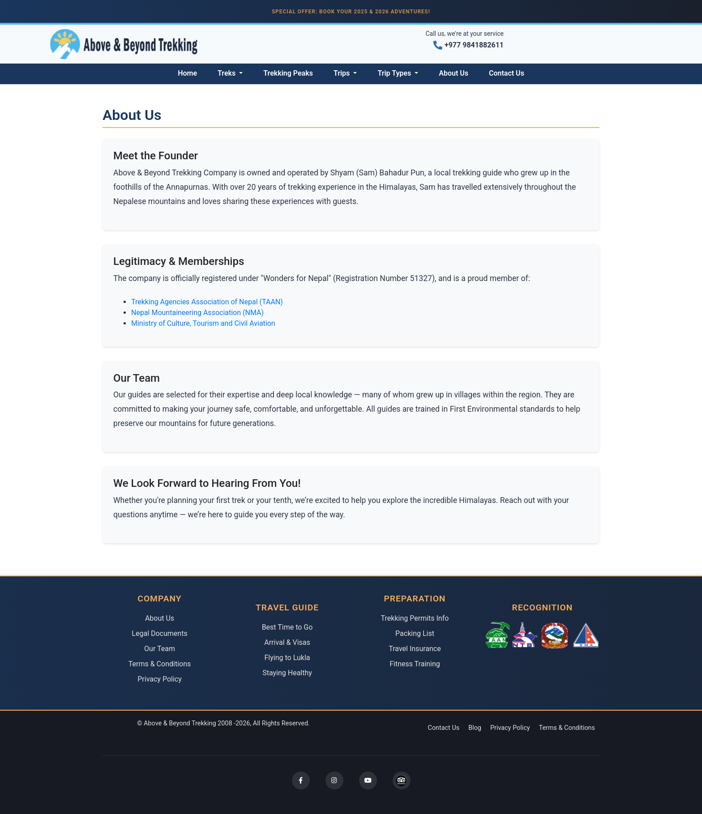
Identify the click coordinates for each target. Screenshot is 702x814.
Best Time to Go (287, 627)
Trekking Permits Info (415, 618)
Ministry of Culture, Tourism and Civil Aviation (203, 323)
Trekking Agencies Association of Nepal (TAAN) (207, 302)
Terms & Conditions (159, 664)
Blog (474, 728)
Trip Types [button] (395, 73)
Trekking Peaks (288, 73)
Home (187, 73)
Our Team (159, 648)
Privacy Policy (159, 679)
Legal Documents (159, 633)
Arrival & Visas (287, 642)
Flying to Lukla (287, 657)
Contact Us (506, 73)
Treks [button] (227, 73)
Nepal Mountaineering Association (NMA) (197, 312)
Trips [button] (342, 73)
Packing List (414, 633)
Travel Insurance (415, 648)
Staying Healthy (287, 673)
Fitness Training (415, 664)
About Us (453, 73)
